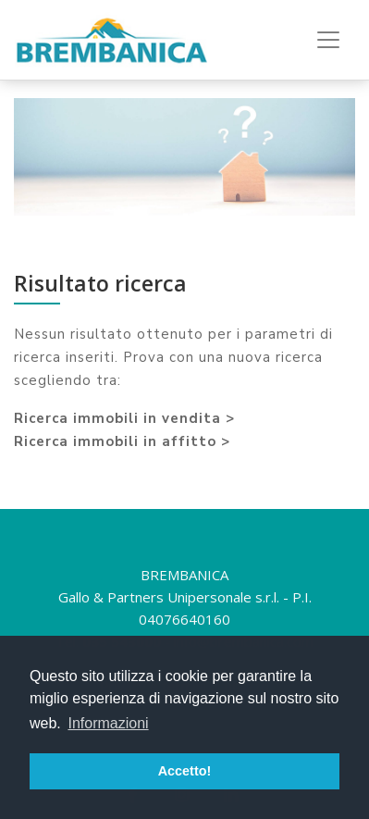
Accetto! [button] (185, 770)
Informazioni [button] (108, 723)
